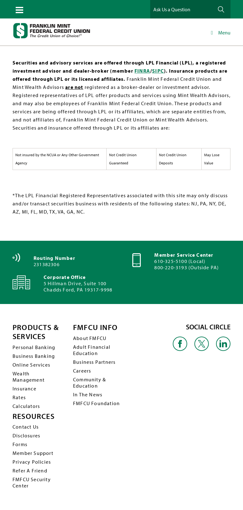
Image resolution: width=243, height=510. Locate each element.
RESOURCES (34, 416)
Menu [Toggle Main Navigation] (219, 32)
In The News (87, 394)
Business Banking (34, 356)
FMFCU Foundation (96, 403)
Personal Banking (34, 347)
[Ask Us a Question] (181, 9)
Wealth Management (29, 376)
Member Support (33, 453)
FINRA (142, 71)
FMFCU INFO (95, 327)
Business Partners (94, 362)
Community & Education (89, 382)
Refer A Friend (30, 470)
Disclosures (26, 435)
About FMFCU (89, 338)
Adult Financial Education (91, 350)
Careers (82, 371)
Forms (20, 444)
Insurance (24, 388)
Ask (221, 9)
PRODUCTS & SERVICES (36, 332)
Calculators (26, 406)
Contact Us (26, 427)
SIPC (158, 71)
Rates (19, 397)
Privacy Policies (32, 462)
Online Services (31, 365)
